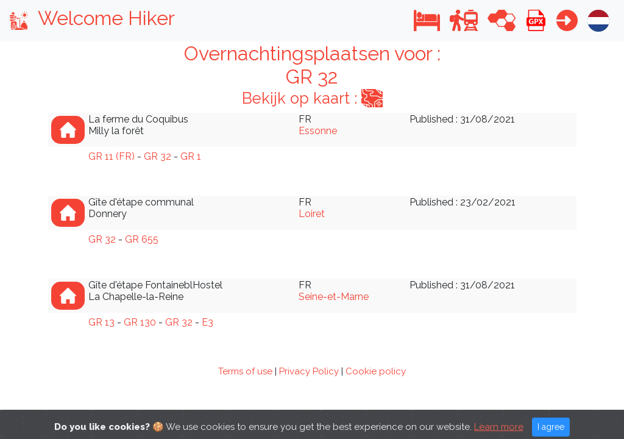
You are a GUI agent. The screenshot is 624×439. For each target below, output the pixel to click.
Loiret (312, 214)
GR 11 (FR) (111, 156)
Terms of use (245, 371)
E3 (207, 322)
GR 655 (141, 239)
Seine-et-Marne (334, 296)
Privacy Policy (309, 371)
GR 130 (140, 322)
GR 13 (101, 322)
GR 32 (157, 156)
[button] (427, 20)
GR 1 (190, 156)
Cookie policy (376, 371)
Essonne (318, 131)
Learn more (498, 432)
